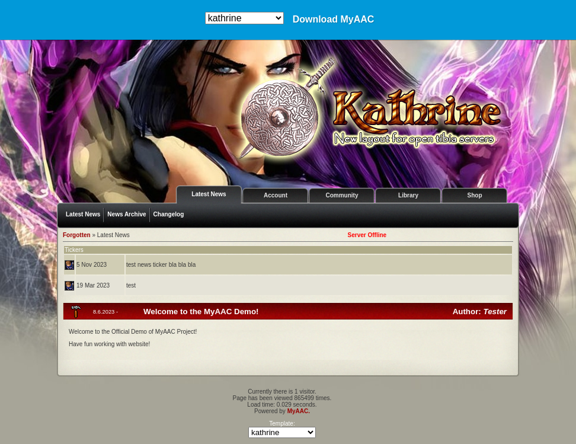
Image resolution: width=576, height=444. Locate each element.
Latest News (208, 194)
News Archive (126, 214)
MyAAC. (298, 411)
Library (408, 195)
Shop (475, 195)
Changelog (168, 214)
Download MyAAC (334, 19)
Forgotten (77, 235)
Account (275, 195)
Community (342, 195)
